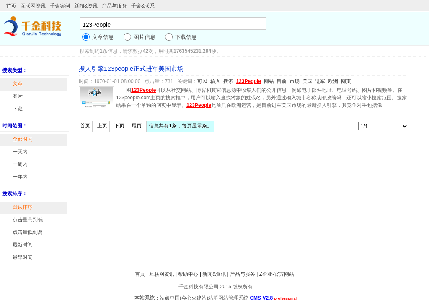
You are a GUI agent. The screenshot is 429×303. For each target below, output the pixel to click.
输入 (215, 81)
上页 (102, 126)
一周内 (20, 164)
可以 (202, 81)
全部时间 (23, 139)
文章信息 (103, 37)
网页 (346, 81)
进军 (320, 81)
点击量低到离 (28, 232)
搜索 (228, 81)
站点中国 (170, 298)
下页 (119, 126)
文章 (18, 84)
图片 (18, 96)
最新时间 (23, 245)
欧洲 (333, 81)
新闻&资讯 (86, 6)
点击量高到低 (28, 220)
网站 (269, 81)
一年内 (20, 177)
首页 (11, 6)
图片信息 (144, 37)
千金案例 (60, 6)
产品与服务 (114, 6)
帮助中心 (188, 274)
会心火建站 (194, 298)
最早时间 (23, 257)
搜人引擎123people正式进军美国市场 (131, 68)
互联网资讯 (33, 6)
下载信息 (186, 37)
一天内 (20, 152)
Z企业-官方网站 (276, 274)
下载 (18, 109)
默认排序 (23, 207)
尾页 (137, 126)
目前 (282, 81)
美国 (307, 81)
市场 (294, 81)
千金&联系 (143, 6)
